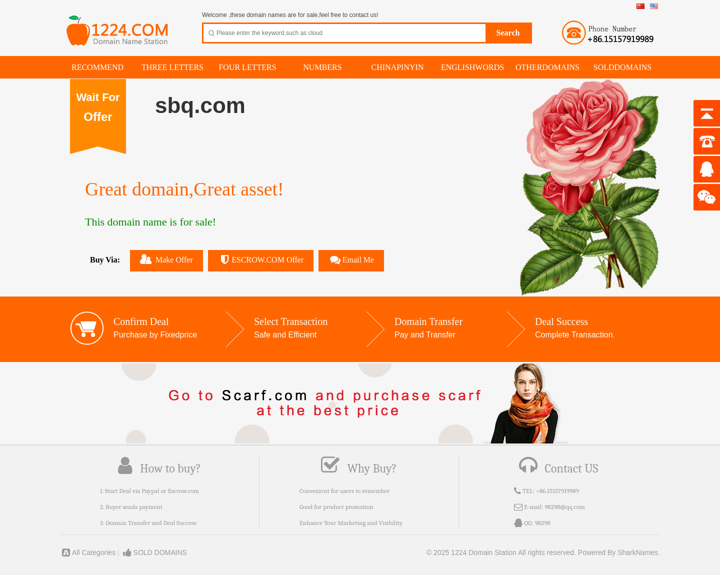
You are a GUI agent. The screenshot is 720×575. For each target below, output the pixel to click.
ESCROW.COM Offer (261, 260)
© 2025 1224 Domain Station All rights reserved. (501, 552)
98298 (542, 522)
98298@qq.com (564, 506)
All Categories (88, 552)
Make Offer (166, 259)
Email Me (351, 260)
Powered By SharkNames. (619, 552)
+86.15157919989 (557, 490)
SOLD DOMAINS (154, 552)
